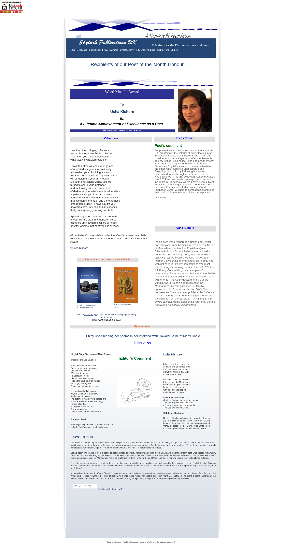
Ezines (174, 49)
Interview (142, 342)
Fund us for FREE (99, 49)
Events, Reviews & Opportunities (138, 49)
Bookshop (82, 49)
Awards (114, 49)
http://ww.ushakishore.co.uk (106, 319)
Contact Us (163, 49)
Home (72, 49)
